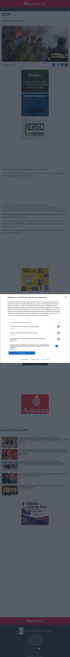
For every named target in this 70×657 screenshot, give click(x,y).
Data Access (34, 359)
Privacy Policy (45, 359)
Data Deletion (25, 359)
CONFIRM (21, 353)
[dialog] (35, 328)
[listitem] (35, 322)
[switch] (57, 326)
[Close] (66, 297)
